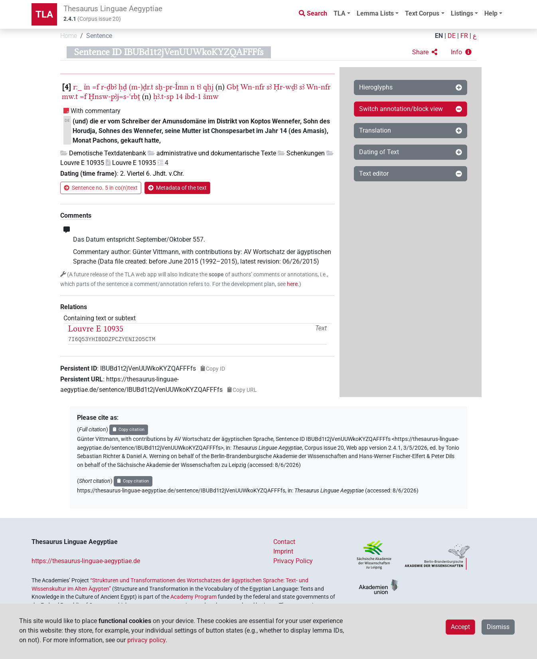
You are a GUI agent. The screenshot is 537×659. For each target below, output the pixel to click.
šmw (211, 96)
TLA (44, 14)
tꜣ (199, 86)
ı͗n (87, 86)
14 (179, 96)
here (292, 284)
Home (68, 36)
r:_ (77, 86)
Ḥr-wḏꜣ (285, 86)
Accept (460, 627)
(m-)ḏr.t (141, 86)
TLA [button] (339, 13)
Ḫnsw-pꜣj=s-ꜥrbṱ (114, 96)
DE (452, 36)
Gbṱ (233, 86)
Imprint (283, 551)
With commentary (95, 111)
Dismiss (498, 627)
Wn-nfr (253, 86)
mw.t (70, 96)
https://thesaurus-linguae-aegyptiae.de (86, 561)
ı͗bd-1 (193, 96)
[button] (424, 52)
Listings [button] (462, 13)
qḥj (208, 86)
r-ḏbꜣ (108, 86)
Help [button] (491, 13)
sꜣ (269, 86)
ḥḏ (122, 86)
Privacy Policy (293, 561)
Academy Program (193, 596)
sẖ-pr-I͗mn (171, 86)
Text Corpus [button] (422, 13)
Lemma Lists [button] (375, 13)
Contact (284, 542)
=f (95, 86)
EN (439, 36)
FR (464, 36)
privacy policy (146, 640)
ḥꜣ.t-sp (163, 96)
